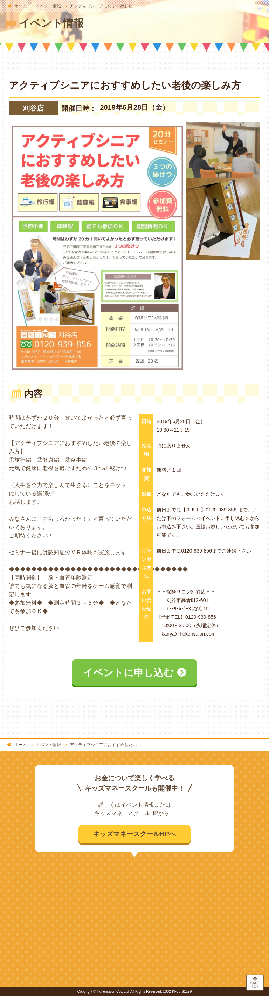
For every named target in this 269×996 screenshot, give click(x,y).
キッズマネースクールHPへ (134, 834)
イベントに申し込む (128, 672)
